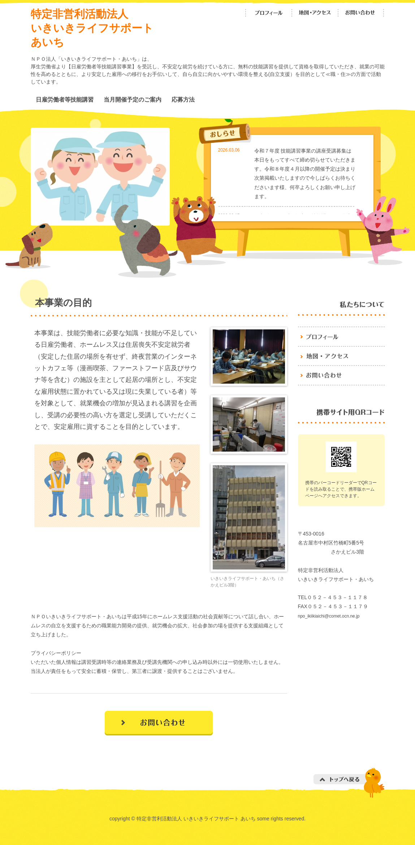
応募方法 (183, 99)
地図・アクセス (314, 13)
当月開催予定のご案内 (132, 99)
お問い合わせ (361, 13)
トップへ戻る (349, 782)
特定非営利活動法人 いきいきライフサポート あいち (92, 28)
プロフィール (268, 13)
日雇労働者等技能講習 (65, 99)
